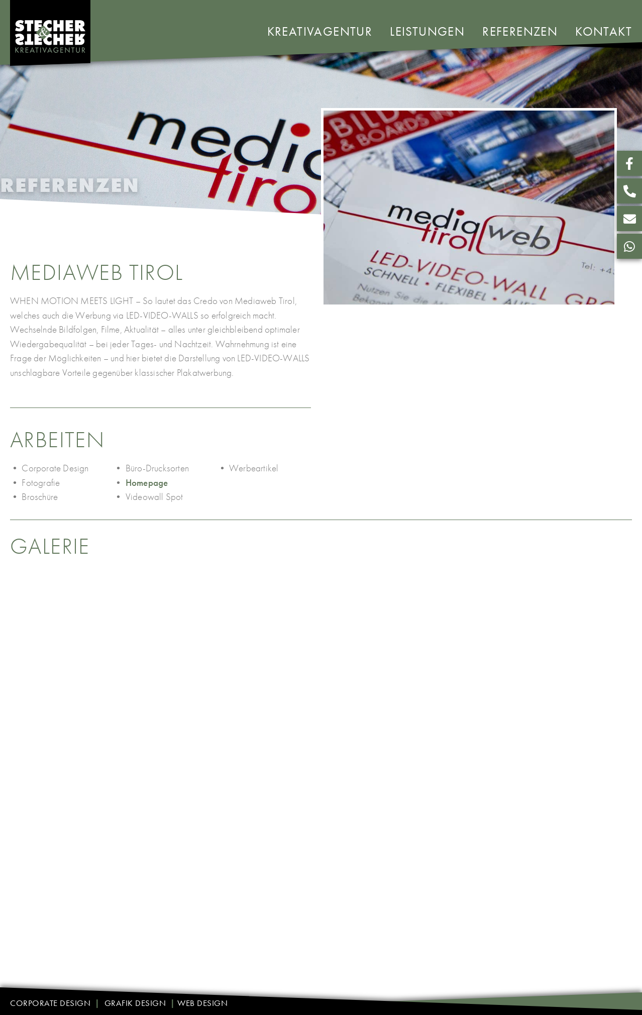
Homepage (147, 482)
